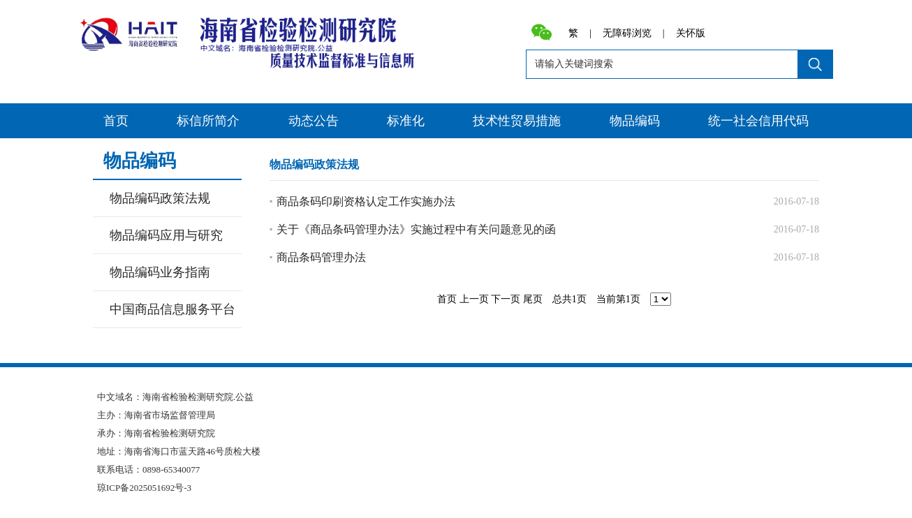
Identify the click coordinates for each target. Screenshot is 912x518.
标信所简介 (208, 121)
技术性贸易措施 (517, 121)
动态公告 (313, 121)
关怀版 (690, 33)
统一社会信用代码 (758, 121)
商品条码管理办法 (321, 257)
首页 (115, 121)
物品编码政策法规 (160, 198)
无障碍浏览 (627, 33)
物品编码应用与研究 (166, 235)
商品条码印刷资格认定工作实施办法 (366, 201)
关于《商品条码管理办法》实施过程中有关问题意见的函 (416, 229)
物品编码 (635, 121)
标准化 (406, 121)
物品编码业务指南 (160, 272)
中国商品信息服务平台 (172, 309)
